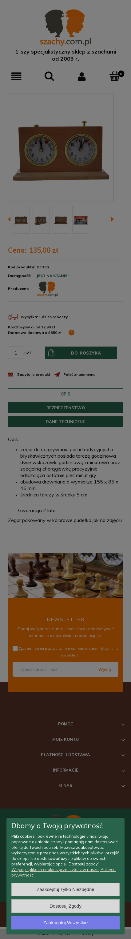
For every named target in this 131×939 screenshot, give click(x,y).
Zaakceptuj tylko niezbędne (65, 889)
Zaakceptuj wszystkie (65, 922)
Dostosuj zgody (65, 906)
